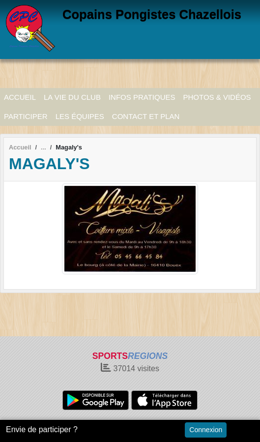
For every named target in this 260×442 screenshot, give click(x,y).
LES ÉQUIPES (80, 116)
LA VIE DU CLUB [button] (72, 97)
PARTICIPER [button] (26, 116)
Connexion (205, 430)
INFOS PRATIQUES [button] (142, 97)
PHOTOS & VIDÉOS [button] (217, 97)
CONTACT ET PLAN (146, 116)
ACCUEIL (20, 97)
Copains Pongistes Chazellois (151, 14)
